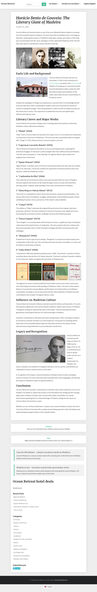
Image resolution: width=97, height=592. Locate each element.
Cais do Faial (17, 510)
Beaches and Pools (20, 523)
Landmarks (17, 536)
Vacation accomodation (71, 4)
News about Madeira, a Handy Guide (26, 507)
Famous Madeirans (20, 500)
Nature (15, 542)
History (16, 529)
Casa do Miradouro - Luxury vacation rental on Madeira (43, 452)
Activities (16, 519)
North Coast (17, 546)
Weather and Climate (20, 559)
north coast (75, 83)
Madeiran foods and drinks (22, 539)
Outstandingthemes (61, 580)
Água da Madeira (19, 497)
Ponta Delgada (54, 83)
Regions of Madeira (20, 549)
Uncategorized (18, 552)
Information (17, 533)
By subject (53, 4)
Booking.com (17, 488)
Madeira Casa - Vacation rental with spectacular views (42, 467)
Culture (16, 526)
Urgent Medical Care (20, 503)
